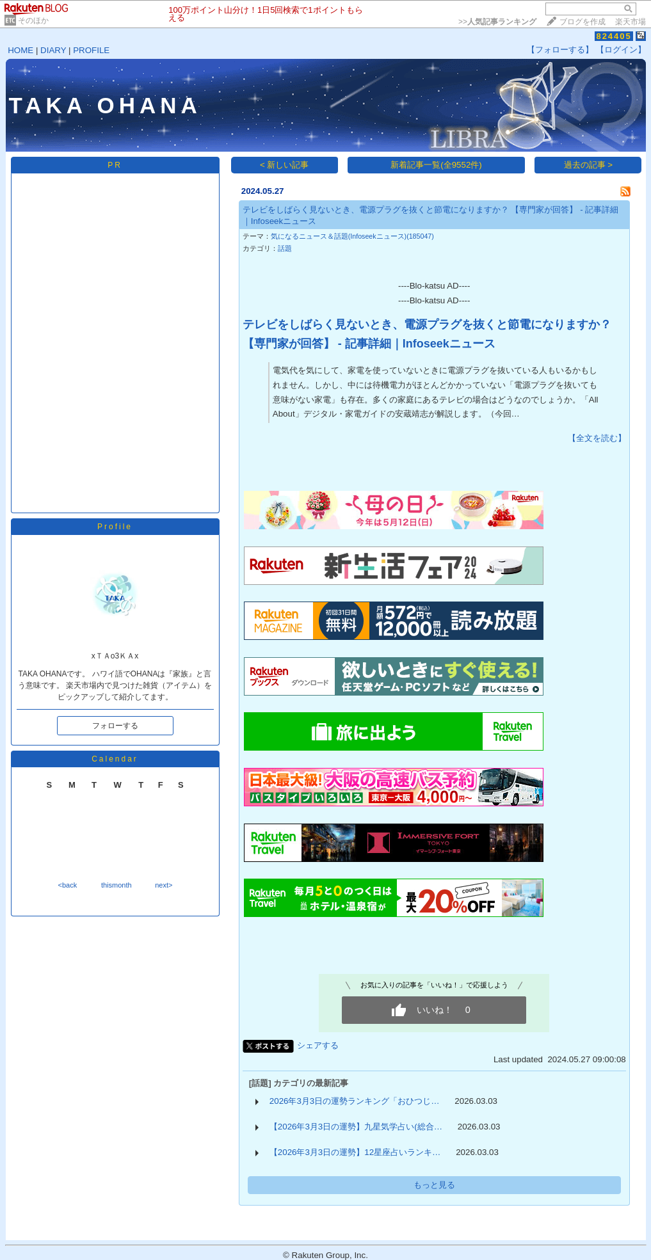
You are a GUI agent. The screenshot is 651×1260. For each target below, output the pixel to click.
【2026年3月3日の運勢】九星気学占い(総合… (355, 1126)
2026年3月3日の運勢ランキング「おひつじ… (354, 1101)
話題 (285, 248)
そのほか (33, 20)
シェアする (318, 1045)
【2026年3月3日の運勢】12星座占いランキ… (355, 1152)
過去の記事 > (588, 165)
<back (67, 885)
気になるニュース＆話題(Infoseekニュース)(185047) (352, 236)
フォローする (115, 725)
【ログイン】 (621, 49)
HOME (20, 50)
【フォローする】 (560, 49)
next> (163, 885)
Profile (115, 526)
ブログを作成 (582, 21)
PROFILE (91, 50)
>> (497, 21)
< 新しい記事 (284, 165)
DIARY (53, 50)
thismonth (116, 885)
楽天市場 (630, 21)
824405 (613, 36)
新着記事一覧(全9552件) (436, 165)
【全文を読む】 (597, 438)
